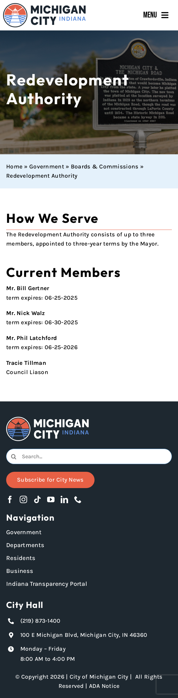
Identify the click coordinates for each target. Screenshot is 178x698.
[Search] (14, 456)
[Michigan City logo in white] (47, 419)
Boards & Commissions (105, 166)
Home (14, 166)
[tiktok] (37, 499)
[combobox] (89, 456)
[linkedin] (64, 499)
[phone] (78, 499)
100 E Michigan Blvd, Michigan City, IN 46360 (84, 635)
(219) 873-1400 (40, 620)
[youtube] (51, 499)
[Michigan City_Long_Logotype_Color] (44, 5)
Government (46, 166)
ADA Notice (104, 686)
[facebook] (10, 499)
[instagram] (23, 499)
